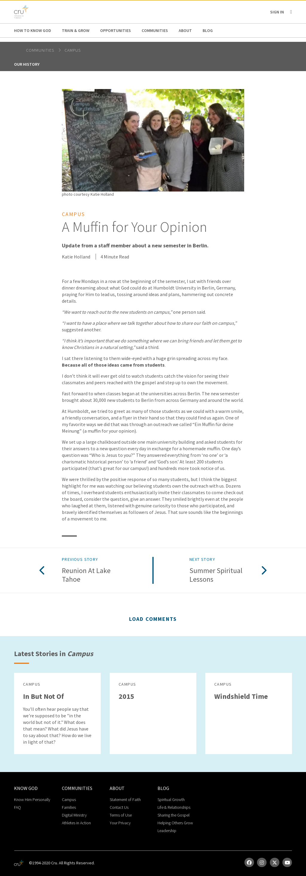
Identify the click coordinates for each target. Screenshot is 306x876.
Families (69, 807)
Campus (73, 50)
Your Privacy (120, 823)
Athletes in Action (76, 823)
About (185, 30)
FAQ (17, 807)
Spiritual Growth (171, 799)
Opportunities (115, 30)
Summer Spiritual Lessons (215, 575)
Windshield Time (241, 696)
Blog (208, 30)
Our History (26, 64)
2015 (126, 696)
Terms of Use (121, 815)
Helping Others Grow (175, 823)
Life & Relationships (173, 807)
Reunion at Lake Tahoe (86, 575)
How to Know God (32, 30)
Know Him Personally (32, 799)
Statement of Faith (125, 799)
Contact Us (119, 807)
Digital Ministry (74, 815)
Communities (155, 30)
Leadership (166, 830)
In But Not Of (43, 696)
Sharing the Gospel (173, 815)
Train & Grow (75, 30)
